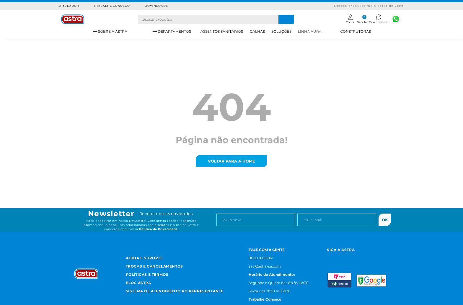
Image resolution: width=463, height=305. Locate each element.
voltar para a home (231, 161)
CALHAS (257, 31)
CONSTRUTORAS (355, 31)
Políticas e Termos (147, 274)
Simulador (68, 5)
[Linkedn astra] (371, 257)
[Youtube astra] (357, 257)
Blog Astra (138, 283)
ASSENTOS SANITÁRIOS (221, 31)
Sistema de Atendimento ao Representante (175, 291)
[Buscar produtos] (286, 19)
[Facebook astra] (342, 257)
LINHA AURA (310, 31)
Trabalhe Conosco (112, 5)
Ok (385, 219)
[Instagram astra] (329, 257)
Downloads (156, 5)
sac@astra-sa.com (265, 266)
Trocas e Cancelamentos (154, 266)
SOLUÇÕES (281, 31)
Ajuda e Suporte (144, 258)
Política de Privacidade (158, 229)
